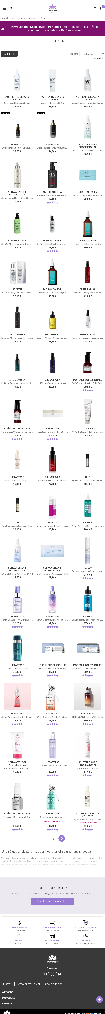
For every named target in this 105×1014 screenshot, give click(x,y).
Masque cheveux (53, 984)
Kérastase (8, 984)
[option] (52, 1)
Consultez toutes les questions (52, 901)
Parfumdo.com (71, 30)
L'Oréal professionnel (28, 984)
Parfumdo (54, 27)
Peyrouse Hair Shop (24, 27)
